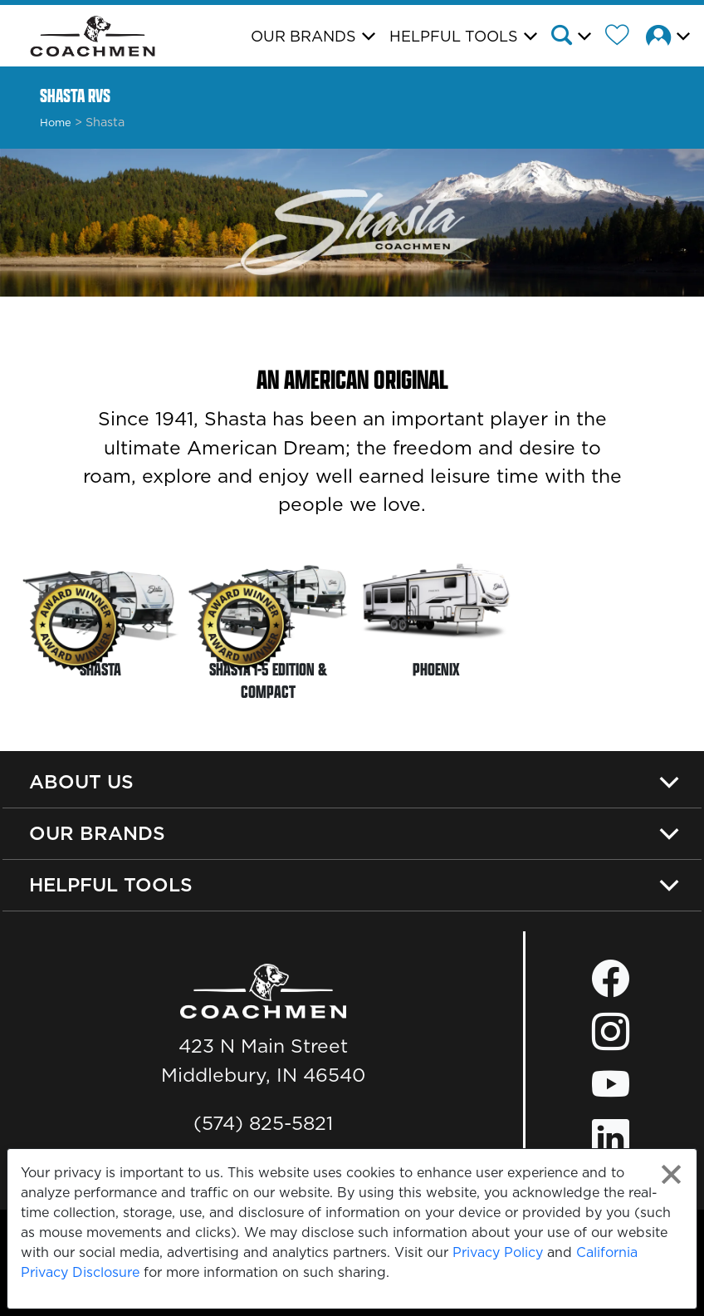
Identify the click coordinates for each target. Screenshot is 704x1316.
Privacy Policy (497, 1252)
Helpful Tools (111, 884)
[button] (576, 37)
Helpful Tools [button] (453, 36)
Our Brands (97, 833)
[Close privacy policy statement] (671, 1174)
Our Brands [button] (303, 36)
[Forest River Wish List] (623, 37)
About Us (81, 781)
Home (55, 122)
